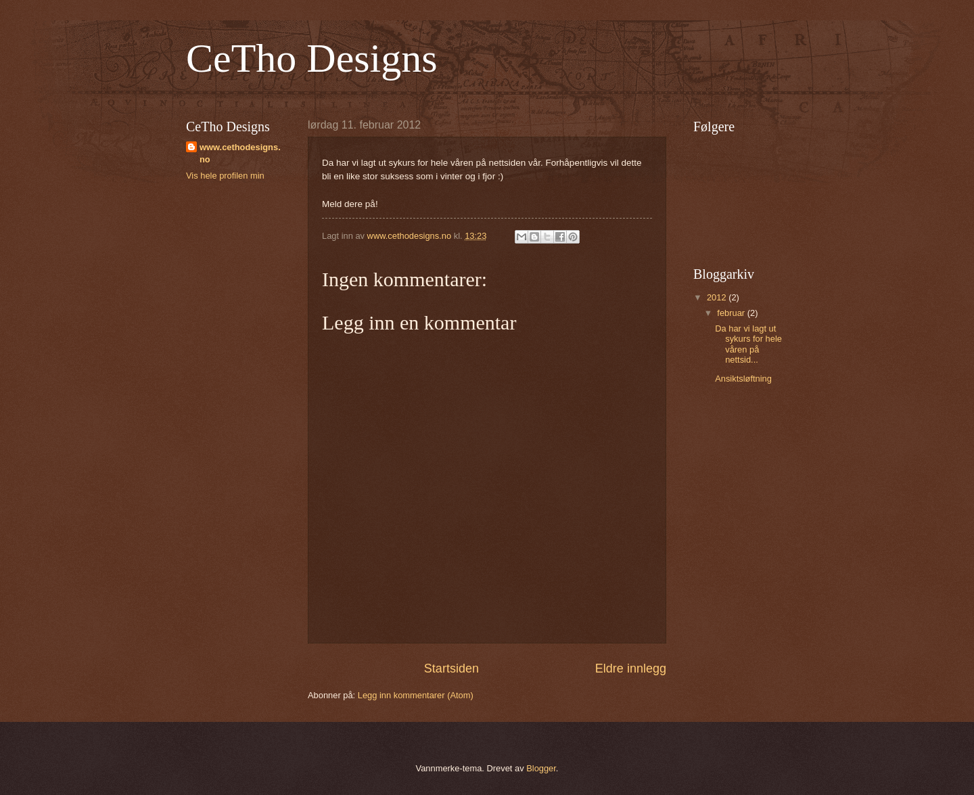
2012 (717, 297)
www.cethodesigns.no (240, 153)
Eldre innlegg (630, 668)
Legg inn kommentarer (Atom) (415, 695)
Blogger (541, 768)
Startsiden (451, 668)
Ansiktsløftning (743, 378)
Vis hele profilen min (225, 176)
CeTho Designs (312, 58)
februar (732, 313)
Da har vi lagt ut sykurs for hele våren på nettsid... (748, 344)
